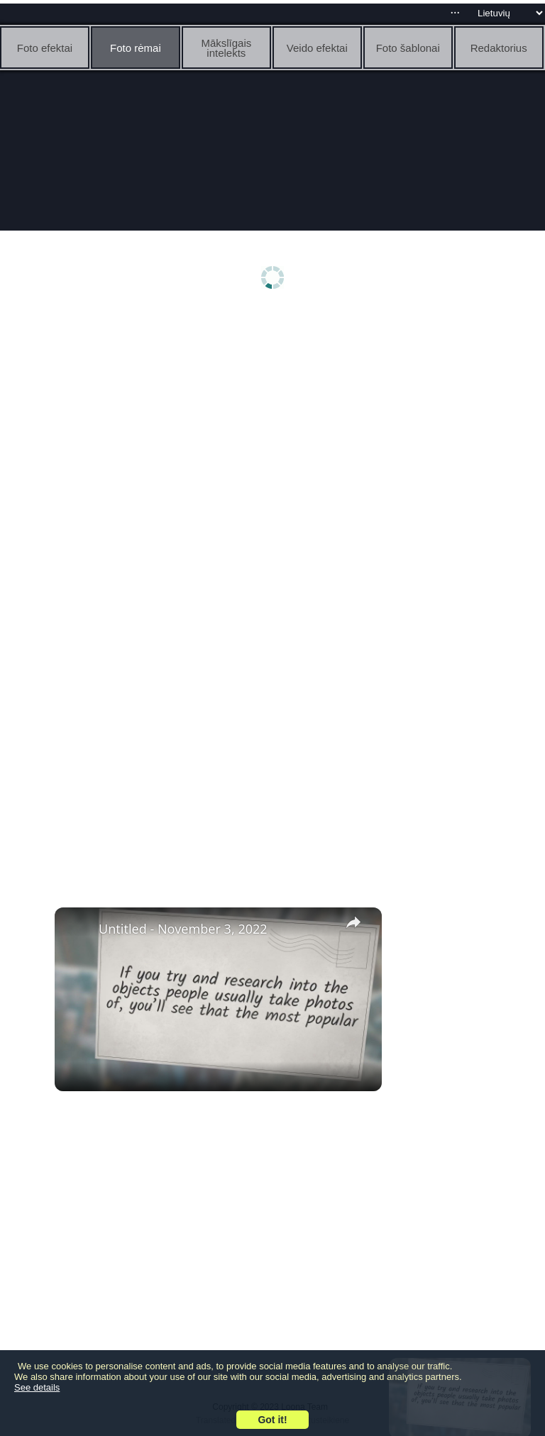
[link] (77, 930)
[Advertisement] (272, 423)
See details (37, 1387)
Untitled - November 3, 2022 (183, 928)
